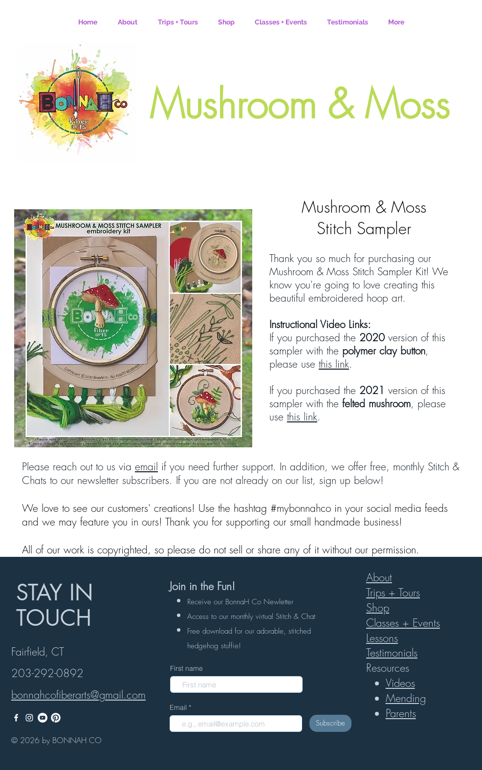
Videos (400, 683)
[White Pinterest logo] (56, 718)
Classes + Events (403, 623)
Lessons (382, 638)
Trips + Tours (393, 592)
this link (334, 364)
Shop (377, 607)
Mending (406, 698)
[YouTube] (42, 718)
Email (179, 707)
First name (186, 668)
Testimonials (391, 652)
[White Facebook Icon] (16, 718)
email (146, 466)
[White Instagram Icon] (29, 718)
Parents (401, 713)
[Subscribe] (330, 723)
